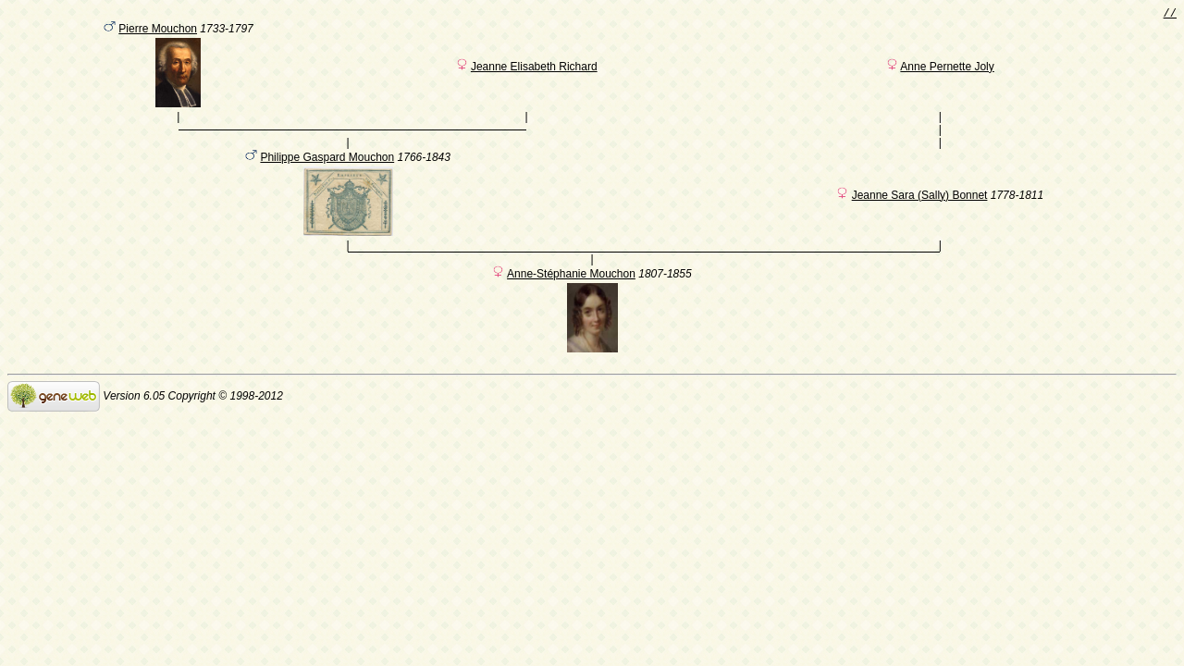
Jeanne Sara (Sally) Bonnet (920, 206)
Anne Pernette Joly (946, 69)
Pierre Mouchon (157, 31)
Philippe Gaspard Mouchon (327, 168)
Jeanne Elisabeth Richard (534, 69)
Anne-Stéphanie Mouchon (571, 287)
